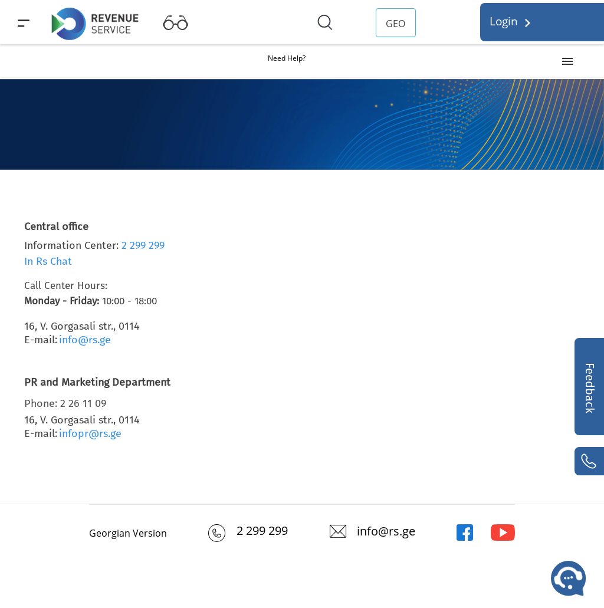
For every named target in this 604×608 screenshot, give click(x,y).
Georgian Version (128, 533)
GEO (395, 23)
